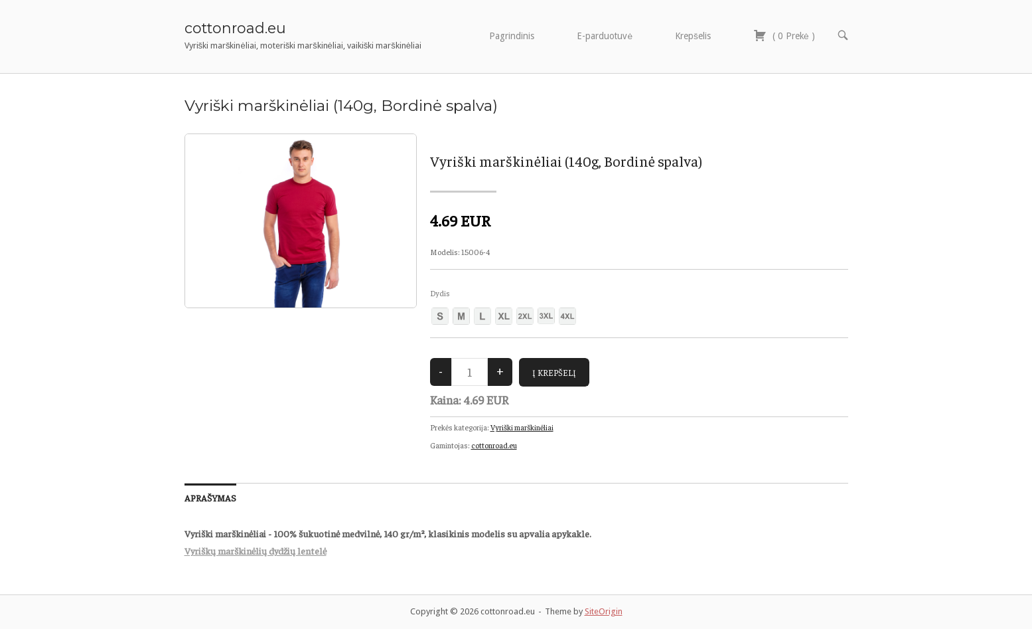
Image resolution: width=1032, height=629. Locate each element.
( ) (784, 35)
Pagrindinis (511, 36)
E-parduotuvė (604, 36)
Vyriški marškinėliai (521, 427)
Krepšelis (693, 36)
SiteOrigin (604, 611)
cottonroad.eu (235, 28)
